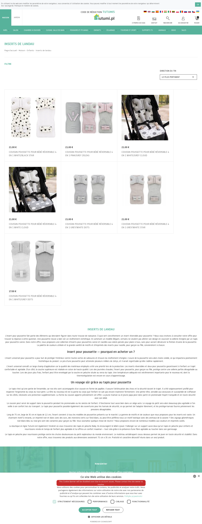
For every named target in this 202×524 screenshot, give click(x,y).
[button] (101, 516)
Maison (5, 17)
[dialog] (101, 498)
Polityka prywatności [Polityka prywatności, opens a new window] (133, 496)
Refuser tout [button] (113, 510)
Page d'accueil (10, 50)
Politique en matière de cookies (26, 6)
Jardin (17, 17)
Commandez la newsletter (147, 403)
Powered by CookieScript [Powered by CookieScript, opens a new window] (101, 521)
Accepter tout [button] (89, 510)
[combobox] (194, 476)
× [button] (199, 476)
